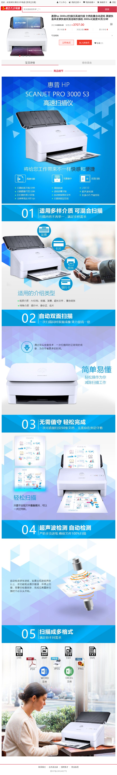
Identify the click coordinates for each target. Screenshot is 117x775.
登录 (28, 2)
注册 (33, 2)
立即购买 (66, 42)
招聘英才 (64, 767)
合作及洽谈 (53, 767)
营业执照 (75, 767)
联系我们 (42, 767)
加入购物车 (84, 42)
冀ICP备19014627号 (58, 771)
